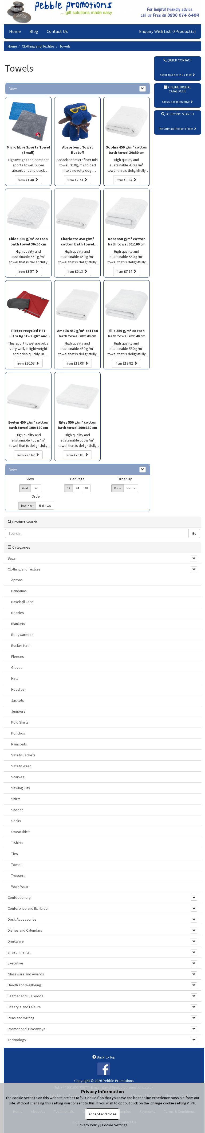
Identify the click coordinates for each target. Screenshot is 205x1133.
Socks (16, 820)
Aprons (17, 579)
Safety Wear (21, 766)
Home (15, 31)
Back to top (103, 1057)
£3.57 (28, 271)
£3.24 (127, 179)
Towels (65, 46)
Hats (14, 678)
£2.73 (78, 179)
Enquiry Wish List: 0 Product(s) (167, 31)
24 (77, 488)
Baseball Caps (22, 601)
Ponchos (18, 733)
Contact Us (57, 31)
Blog (33, 31)
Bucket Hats (20, 645)
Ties (14, 853)
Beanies (17, 612)
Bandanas (19, 590)
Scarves (17, 777)
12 (68, 488)
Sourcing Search (177, 114)
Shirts (16, 798)
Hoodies (18, 689)
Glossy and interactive (177, 102)
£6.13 (78, 271)
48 (86, 488)
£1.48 (28, 179)
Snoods (17, 809)
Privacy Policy (88, 1125)
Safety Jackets (23, 755)
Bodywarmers (22, 634)
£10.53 (28, 363)
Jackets (17, 700)
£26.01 (77, 454)
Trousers (18, 875)
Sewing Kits (20, 788)
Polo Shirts (20, 722)
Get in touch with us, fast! (177, 75)
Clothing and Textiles (38, 46)
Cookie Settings (115, 1125)
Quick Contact (177, 60)
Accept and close (102, 1114)
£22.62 (28, 454)
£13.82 (126, 363)
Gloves (16, 667)
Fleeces (17, 656)
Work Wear (20, 886)
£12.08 (77, 363)
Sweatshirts (20, 831)
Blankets (18, 623)
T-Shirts (17, 842)
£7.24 (127, 271)
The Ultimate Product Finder (177, 129)
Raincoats (19, 744)
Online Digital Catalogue (177, 89)
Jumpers (18, 711)
